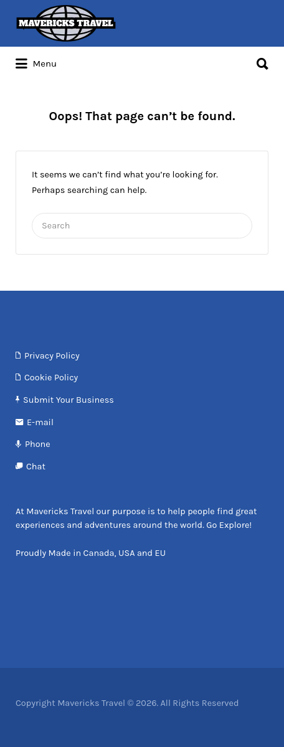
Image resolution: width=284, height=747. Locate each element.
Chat (35, 466)
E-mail (40, 422)
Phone (37, 444)
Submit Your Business (68, 400)
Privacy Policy (52, 355)
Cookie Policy (51, 377)
